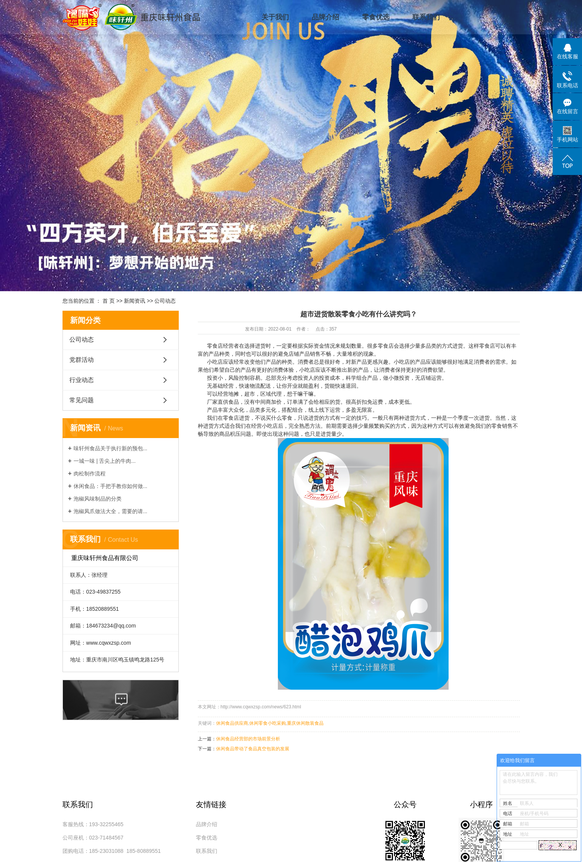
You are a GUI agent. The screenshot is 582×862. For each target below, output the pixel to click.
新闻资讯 (134, 301)
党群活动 (81, 359)
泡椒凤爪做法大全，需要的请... (111, 511)
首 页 (109, 301)
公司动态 (165, 301)
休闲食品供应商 (232, 723)
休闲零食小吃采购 (267, 723)
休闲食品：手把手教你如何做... (111, 486)
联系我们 (426, 17)
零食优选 (376, 17)
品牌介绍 (325, 17)
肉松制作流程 (90, 473)
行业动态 (81, 380)
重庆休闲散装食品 (305, 723)
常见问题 (81, 400)
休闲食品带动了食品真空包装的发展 (252, 748)
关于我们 (275, 17)
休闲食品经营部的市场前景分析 (248, 739)
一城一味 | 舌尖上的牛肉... (105, 461)
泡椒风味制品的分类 (98, 499)
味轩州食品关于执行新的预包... (111, 448)
